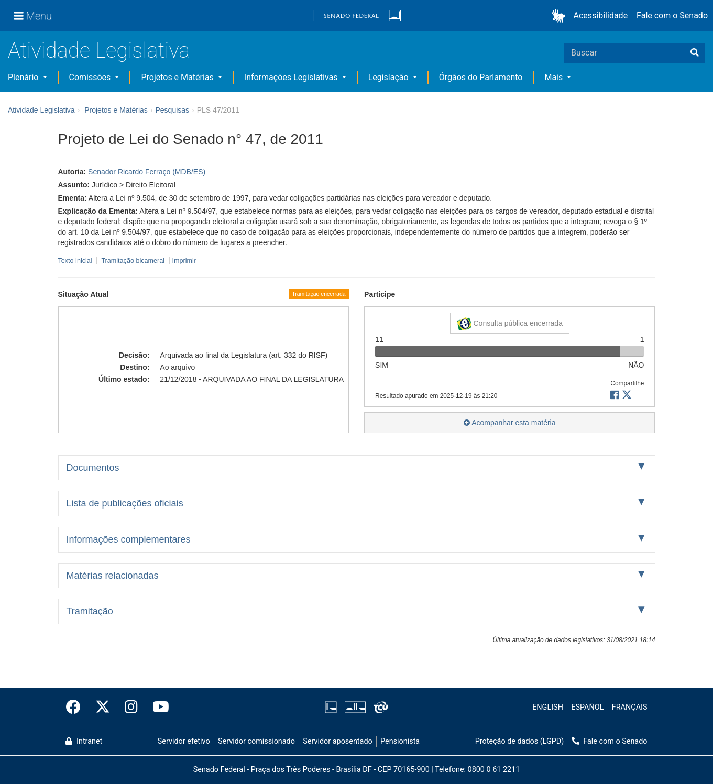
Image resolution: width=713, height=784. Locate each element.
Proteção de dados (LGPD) (519, 741)
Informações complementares (129, 539)
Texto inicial (76, 260)
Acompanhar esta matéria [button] (509, 422)
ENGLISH (547, 707)
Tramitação (90, 611)
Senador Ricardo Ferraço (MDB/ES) (146, 172)
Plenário (24, 77)
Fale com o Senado (672, 15)
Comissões (91, 77)
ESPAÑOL (587, 707)
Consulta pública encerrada (510, 323)
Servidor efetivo (184, 741)
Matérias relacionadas (113, 575)
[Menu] (33, 15)
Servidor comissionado (256, 741)
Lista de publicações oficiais (125, 503)
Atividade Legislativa (99, 50)
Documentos (93, 467)
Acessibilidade (601, 15)
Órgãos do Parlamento (481, 77)
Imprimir (184, 260)
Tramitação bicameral (133, 260)
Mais (554, 77)
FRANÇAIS (630, 707)
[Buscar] (694, 52)
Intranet (83, 741)
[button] (560, 16)
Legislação (389, 77)
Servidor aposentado (337, 741)
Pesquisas (172, 110)
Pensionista (400, 741)
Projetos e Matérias (178, 77)
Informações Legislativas (292, 77)
